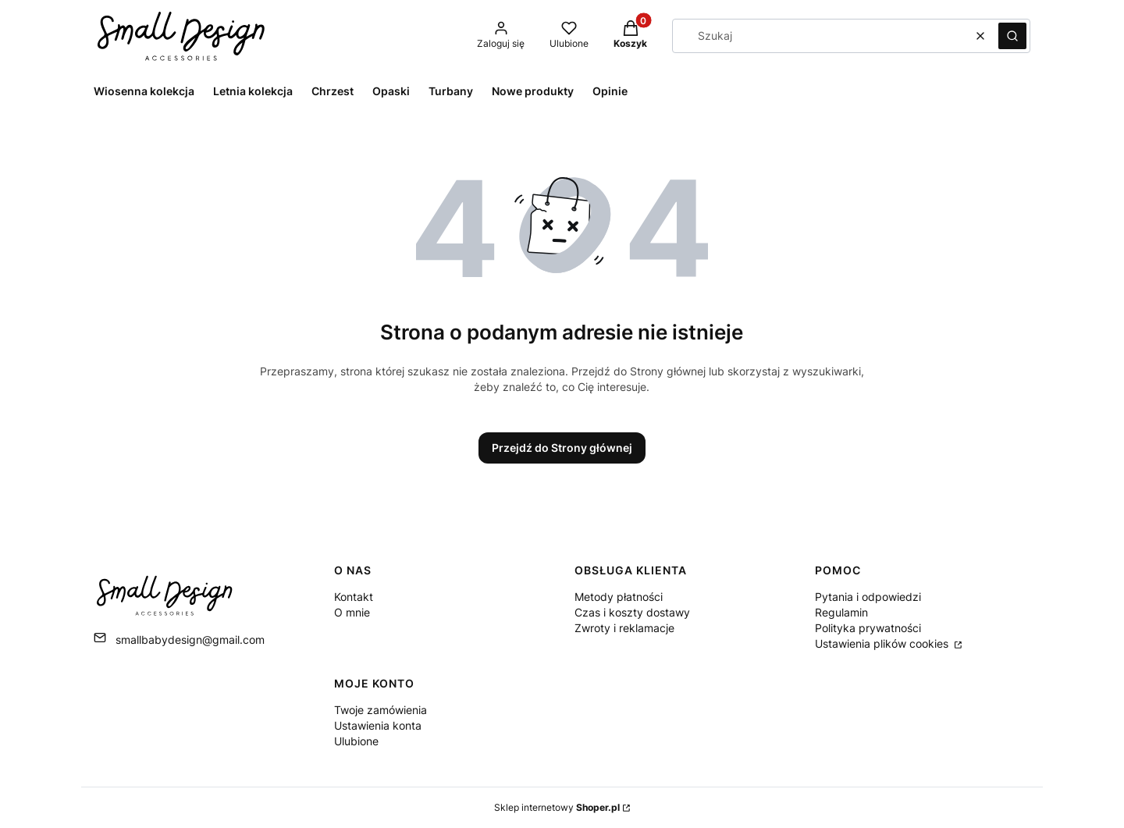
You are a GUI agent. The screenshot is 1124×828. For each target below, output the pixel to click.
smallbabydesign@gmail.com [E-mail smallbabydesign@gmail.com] (190, 639)
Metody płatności (618, 596)
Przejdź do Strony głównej (562, 447)
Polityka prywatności (868, 627)
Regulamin (841, 612)
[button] (1012, 36)
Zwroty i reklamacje (624, 627)
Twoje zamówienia (380, 709)
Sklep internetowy (557, 807)
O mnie (352, 612)
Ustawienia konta (378, 725)
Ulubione (356, 741)
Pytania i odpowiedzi (868, 596)
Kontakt (353, 596)
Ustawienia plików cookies (883, 643)
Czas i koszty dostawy (632, 612)
